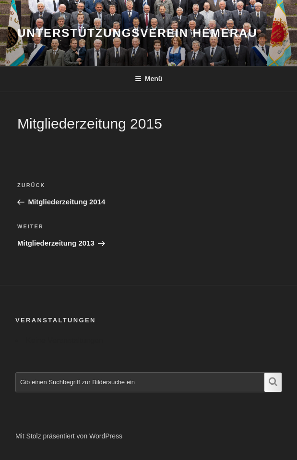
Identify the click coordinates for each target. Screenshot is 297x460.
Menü (149, 79)
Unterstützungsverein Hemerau (137, 32)
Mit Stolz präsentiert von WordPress (68, 436)
